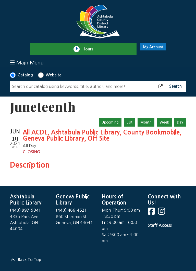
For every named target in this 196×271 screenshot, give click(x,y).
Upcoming (110, 122)
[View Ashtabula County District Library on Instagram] (162, 213)
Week (164, 122)
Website (54, 75)
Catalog (25, 75)
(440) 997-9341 (25, 210)
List (129, 122)
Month (146, 122)
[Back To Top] (98, 259)
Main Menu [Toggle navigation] (27, 62)
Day (180, 122)
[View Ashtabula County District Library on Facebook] (152, 213)
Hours (90, 49)
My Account (153, 47)
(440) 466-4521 (71, 210)
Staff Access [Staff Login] (160, 225)
